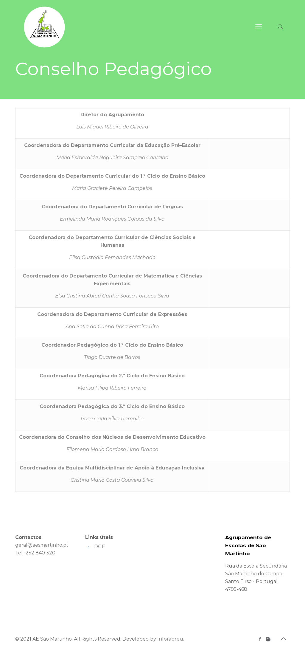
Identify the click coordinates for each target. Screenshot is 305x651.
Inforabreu (170, 639)
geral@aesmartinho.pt (42, 545)
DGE (99, 546)
